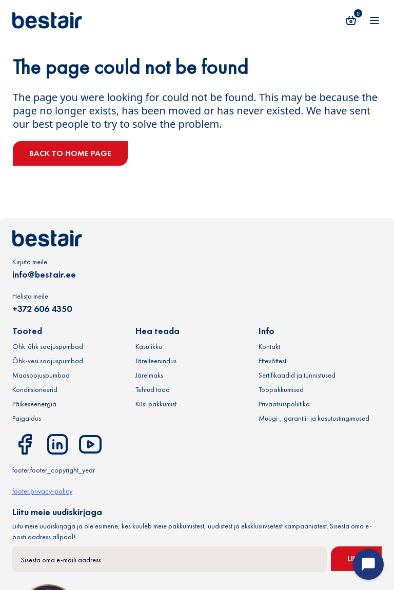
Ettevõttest (272, 360)
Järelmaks (149, 375)
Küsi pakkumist (155, 403)
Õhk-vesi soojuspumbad (47, 360)
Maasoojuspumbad (41, 375)
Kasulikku (148, 346)
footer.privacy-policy (42, 491)
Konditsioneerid (34, 389)
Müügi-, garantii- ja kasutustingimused (314, 418)
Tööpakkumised (281, 389)
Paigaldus (26, 418)
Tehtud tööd (152, 389)
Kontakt (269, 346)
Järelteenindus (155, 360)
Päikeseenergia (34, 403)
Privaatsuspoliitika (284, 403)
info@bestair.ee (44, 274)
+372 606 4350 (42, 308)
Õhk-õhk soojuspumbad (47, 346)
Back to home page (70, 153)
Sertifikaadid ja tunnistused (297, 375)
